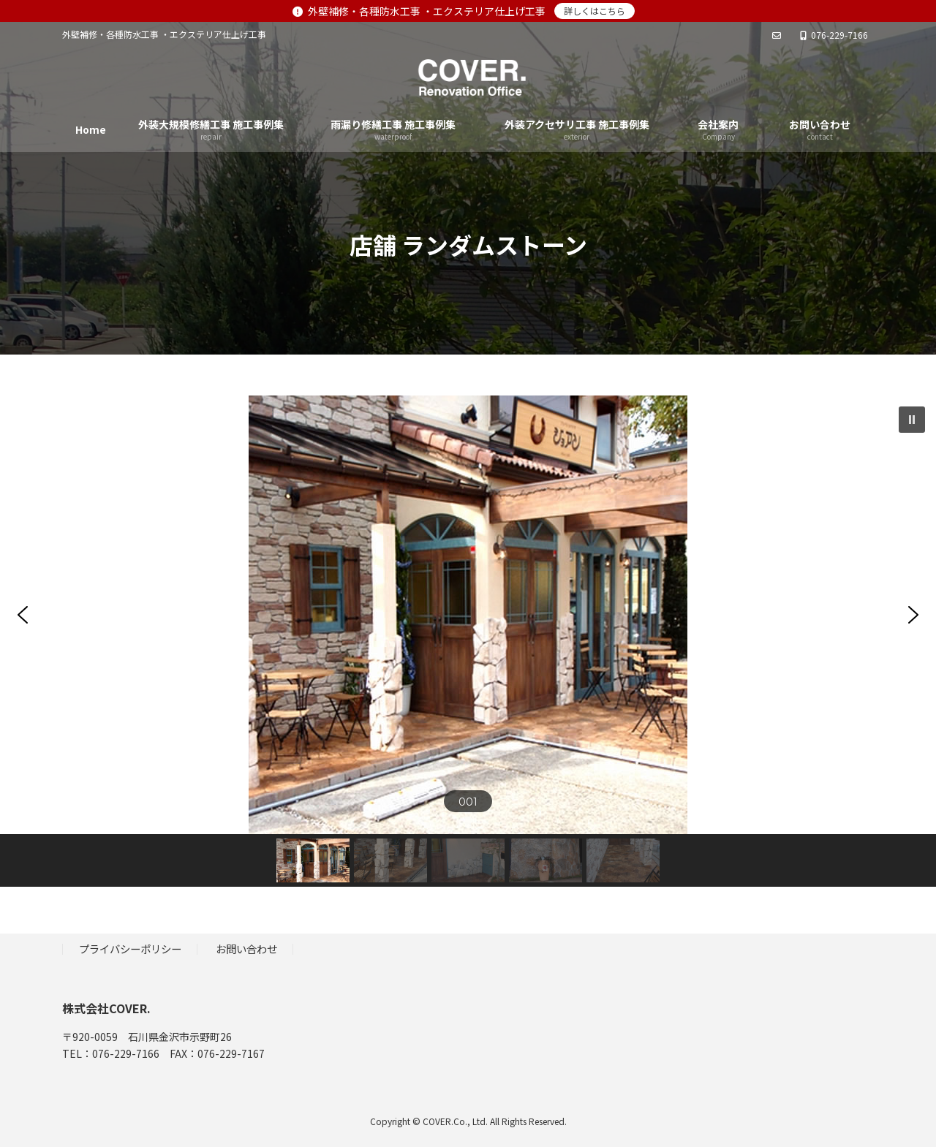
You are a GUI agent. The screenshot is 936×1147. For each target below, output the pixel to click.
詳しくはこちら (594, 10)
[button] (912, 419)
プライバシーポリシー (130, 948)
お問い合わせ (246, 948)
